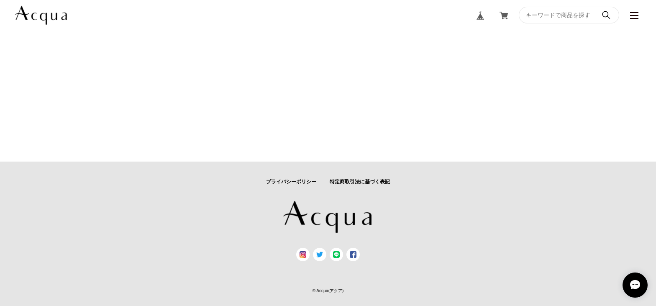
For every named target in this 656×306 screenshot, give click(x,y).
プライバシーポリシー (291, 182)
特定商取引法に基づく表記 (360, 182)
